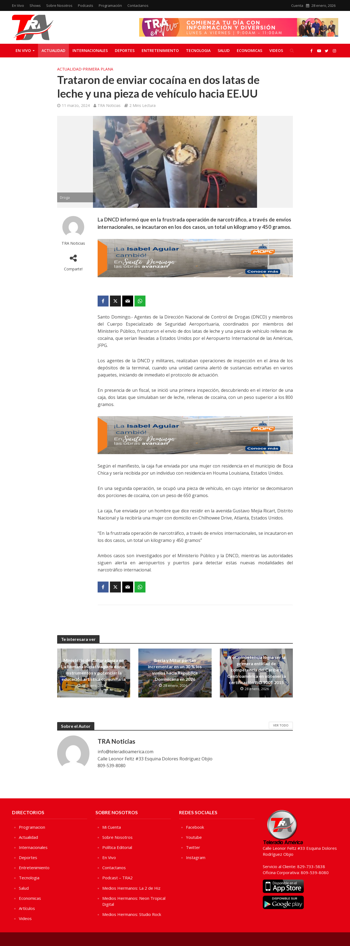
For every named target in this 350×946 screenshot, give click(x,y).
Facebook (195, 827)
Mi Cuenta (111, 827)
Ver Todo (280, 725)
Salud (224, 50)
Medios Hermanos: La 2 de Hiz (131, 888)
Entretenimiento (160, 50)
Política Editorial (117, 847)
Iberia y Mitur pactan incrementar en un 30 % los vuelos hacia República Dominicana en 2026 (175, 670)
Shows (35, 5)
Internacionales (90, 50)
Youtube (194, 837)
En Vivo (18, 5)
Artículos (27, 908)
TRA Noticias (109, 105)
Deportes (125, 50)
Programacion (32, 827)
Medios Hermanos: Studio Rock (131, 914)
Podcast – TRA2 (117, 877)
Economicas (249, 50)
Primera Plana (98, 69)
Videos (276, 50)
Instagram (195, 857)
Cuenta (297, 5)
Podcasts (85, 5)
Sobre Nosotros (59, 5)
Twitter (193, 847)
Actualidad (53, 50)
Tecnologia (198, 50)
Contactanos (137, 5)
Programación (110, 5)
